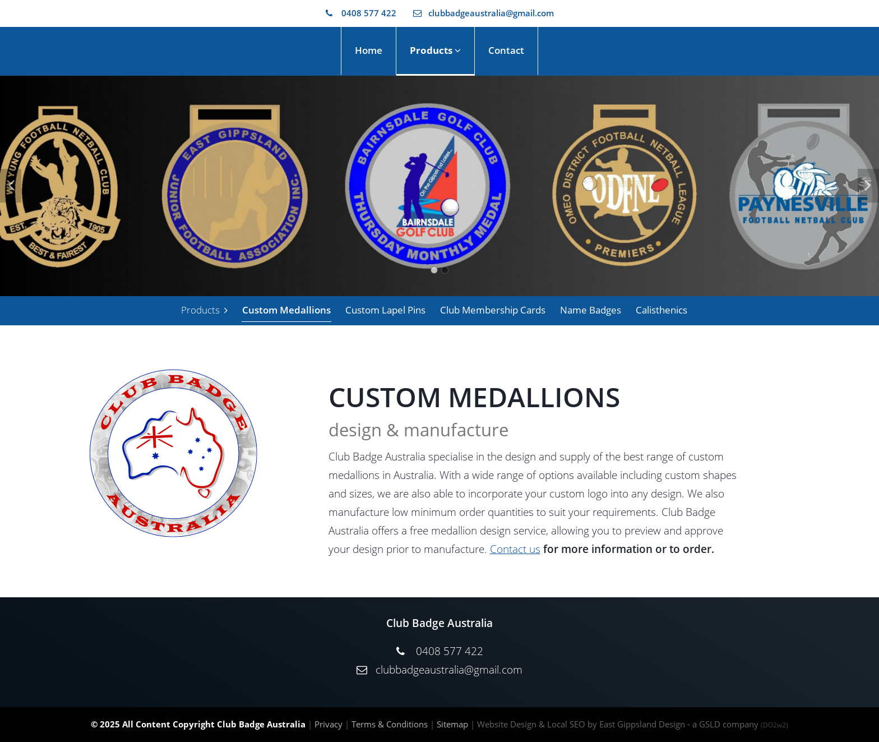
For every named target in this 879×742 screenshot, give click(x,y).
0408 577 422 (361, 13)
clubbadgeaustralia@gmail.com (483, 13)
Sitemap (452, 724)
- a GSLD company (737, 724)
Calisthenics (661, 309)
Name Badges (590, 309)
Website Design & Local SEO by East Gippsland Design (581, 724)
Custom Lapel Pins (385, 309)
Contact (506, 50)
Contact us (515, 549)
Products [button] (435, 50)
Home (368, 50)
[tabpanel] (439, 186)
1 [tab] (434, 270)
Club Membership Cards (492, 309)
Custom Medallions (286, 309)
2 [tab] (444, 270)
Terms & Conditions (389, 724)
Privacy (328, 724)
